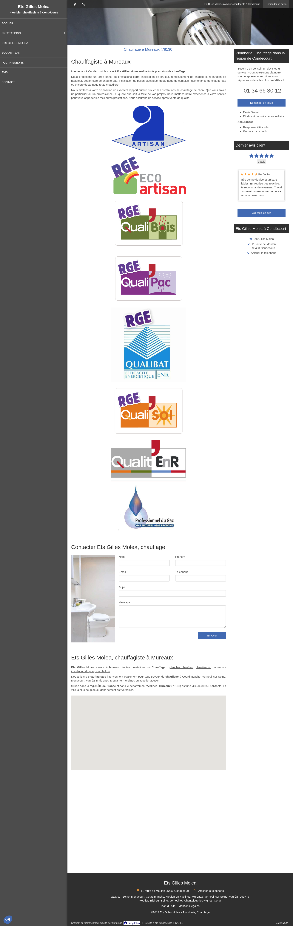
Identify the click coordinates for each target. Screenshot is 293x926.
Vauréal (90, 680)
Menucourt (77, 680)
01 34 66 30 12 (262, 90)
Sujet (122, 587)
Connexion (282, 922)
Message (124, 602)
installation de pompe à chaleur (90, 671)
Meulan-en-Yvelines (122, 680)
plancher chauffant (181, 667)
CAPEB (179, 923)
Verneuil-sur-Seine (213, 676)
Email (122, 571)
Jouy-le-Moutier (149, 680)
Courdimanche (191, 676)
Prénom (180, 556)
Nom (122, 556)
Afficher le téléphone (264, 252)
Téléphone (182, 571)
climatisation (203, 667)
